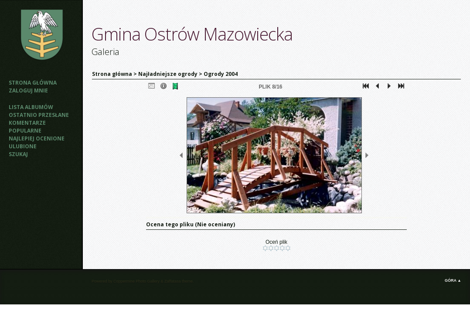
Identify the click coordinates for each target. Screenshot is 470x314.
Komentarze (27, 122)
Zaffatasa (172, 281)
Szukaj (18, 154)
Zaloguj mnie (28, 90)
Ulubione (23, 146)
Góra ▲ (453, 280)
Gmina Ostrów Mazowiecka (192, 34)
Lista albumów (31, 107)
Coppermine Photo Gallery (136, 281)
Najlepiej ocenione (37, 138)
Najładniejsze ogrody (168, 74)
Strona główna (33, 82)
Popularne (25, 130)
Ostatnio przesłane (39, 115)
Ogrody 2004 (221, 74)
